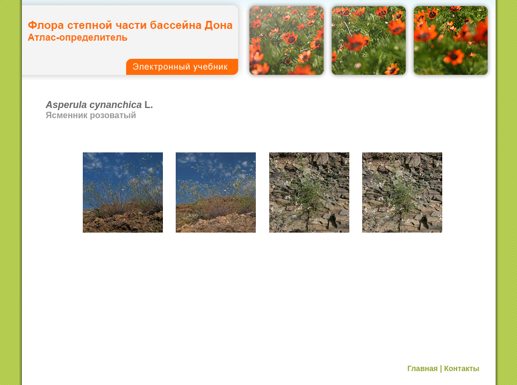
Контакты (461, 368)
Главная (423, 368)
